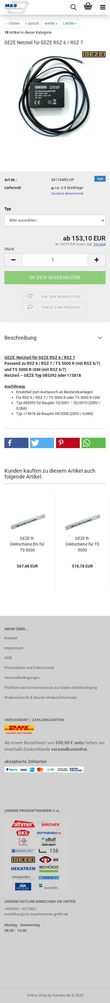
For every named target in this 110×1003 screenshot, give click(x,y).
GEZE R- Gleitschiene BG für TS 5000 (27, 544)
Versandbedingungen (22, 677)
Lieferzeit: (13, 187)
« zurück (32, 23)
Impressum (13, 648)
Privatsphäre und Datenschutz (29, 667)
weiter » (51, 23)
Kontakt (10, 638)
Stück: (9, 249)
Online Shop (37, 995)
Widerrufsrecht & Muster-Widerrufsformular (40, 697)
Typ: (8, 209)
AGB (8, 657)
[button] (16, 443)
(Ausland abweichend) (67, 193)
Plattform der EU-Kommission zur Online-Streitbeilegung (50, 687)
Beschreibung (20, 338)
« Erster (13, 23)
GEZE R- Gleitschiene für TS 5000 (82, 544)
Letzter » (70, 23)
